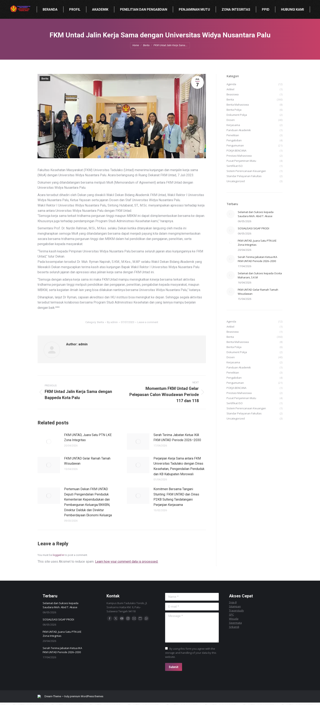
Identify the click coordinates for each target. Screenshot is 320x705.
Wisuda (233, 618)
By (112, 322)
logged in (58, 555)
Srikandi (234, 627)
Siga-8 (233, 602)
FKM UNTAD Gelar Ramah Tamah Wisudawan (87, 461)
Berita (44, 78)
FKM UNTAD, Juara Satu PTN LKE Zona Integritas (88, 437)
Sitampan (235, 606)
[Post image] (49, 441)
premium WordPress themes (89, 697)
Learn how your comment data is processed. (126, 561)
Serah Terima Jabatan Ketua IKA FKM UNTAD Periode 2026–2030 (177, 437)
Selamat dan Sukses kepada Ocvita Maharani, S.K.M (260, 275)
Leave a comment (147, 322)
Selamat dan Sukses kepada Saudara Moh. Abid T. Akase (255, 214)
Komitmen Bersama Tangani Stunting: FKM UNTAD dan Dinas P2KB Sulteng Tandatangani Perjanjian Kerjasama (176, 497)
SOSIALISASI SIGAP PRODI (253, 228)
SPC (231, 614)
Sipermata (235, 623)
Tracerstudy (236, 610)
